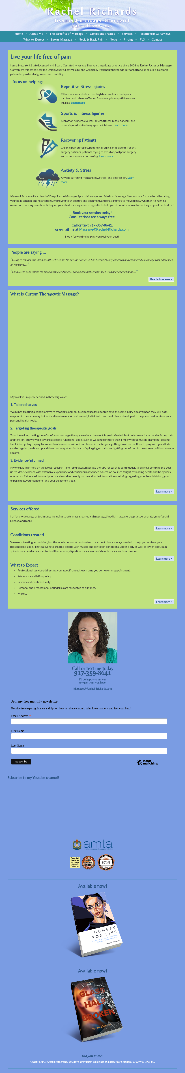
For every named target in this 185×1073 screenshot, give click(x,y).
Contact (156, 39)
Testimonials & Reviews (154, 33)
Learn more (78, 102)
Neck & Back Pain (91, 39)
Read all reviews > (161, 279)
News (113, 39)
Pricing (128, 39)
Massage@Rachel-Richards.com (103, 229)
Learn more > (164, 491)
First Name (17, 730)
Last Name (17, 745)
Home (19, 33)
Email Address (21, 716)
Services (127, 33)
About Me (36, 33)
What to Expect (33, 39)
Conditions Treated (102, 33)
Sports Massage (61, 39)
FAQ (142, 39)
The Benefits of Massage (66, 33)
